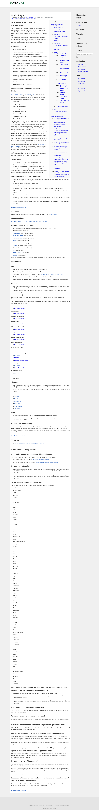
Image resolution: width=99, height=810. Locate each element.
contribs (31, 17)
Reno (14, 240)
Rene (14, 250)
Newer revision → (31, 18)
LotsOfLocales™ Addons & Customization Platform (23, 94)
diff (12, 18)
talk (29, 17)
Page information (82, 90)
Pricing (31, 5)
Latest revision (22, 18)
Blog (46, 5)
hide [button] (62, 22)
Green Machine (18, 406)
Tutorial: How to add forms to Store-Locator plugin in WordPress (29, 443)
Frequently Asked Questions (21, 360)
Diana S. (15, 255)
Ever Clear (16, 398)
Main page (80, 64)
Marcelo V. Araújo (17, 238)
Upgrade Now (54, 214)
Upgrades (20, 221)
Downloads (14, 221)
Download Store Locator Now (18, 207)
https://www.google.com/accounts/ (41, 459)
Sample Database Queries (20, 367)
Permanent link (81, 88)
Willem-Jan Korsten (18, 235)
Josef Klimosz (16, 233)
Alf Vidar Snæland (17, 243)
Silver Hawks (17, 401)
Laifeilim (15, 245)
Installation (16, 357)
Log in (79, 25)
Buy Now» (17, 355)
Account (52, 5)
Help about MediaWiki (83, 71)
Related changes (82, 81)
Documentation (39, 5)
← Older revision (17, 18)
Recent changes (82, 66)
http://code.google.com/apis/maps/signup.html (52, 274)
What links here (81, 78)
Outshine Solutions (18, 252)
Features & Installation (19, 308)
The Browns (17, 408)
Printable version (82, 86)
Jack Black (16, 396)
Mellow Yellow (17, 403)
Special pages (81, 83)
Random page (81, 69)
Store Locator (13, 5)
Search (79, 50)
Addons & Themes (23, 5)
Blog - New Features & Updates (30, 221)
